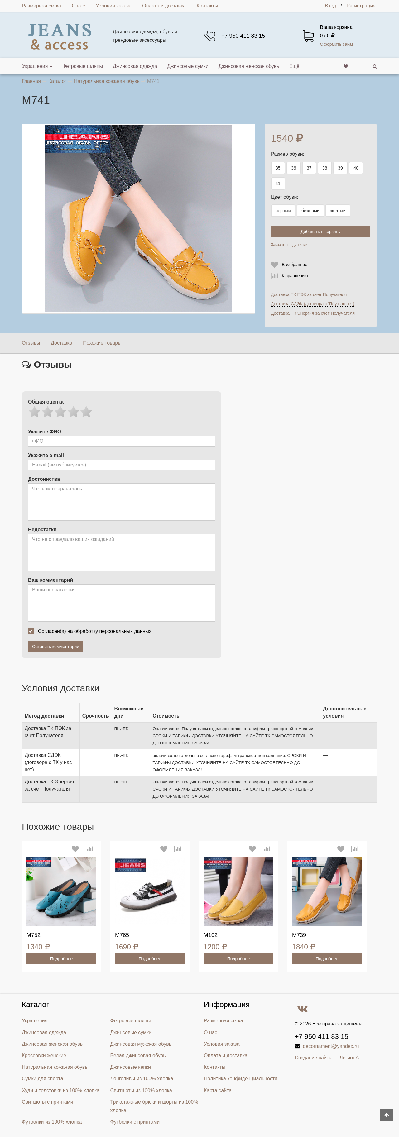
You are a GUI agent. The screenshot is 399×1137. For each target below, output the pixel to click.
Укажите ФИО (44, 431)
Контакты (207, 5)
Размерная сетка (41, 5)
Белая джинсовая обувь (138, 1055)
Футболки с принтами (135, 1122)
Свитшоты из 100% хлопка (141, 1090)
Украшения (37, 66)
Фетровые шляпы (82, 66)
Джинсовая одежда (135, 66)
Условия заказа (114, 5)
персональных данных (125, 631)
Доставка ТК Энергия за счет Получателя (313, 313)
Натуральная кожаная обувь (55, 1067)
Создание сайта (313, 1057)
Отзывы (31, 343)
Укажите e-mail (46, 455)
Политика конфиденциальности (240, 1078)
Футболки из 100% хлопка (52, 1122)
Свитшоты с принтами (47, 1102)
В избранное (294, 264)
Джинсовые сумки (188, 66)
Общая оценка (46, 401)
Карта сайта (218, 1090)
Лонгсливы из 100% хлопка (141, 1078)
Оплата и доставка (164, 5)
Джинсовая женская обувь (249, 66)
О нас (78, 5)
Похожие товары (102, 343)
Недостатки (42, 529)
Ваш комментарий (50, 580)
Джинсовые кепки (130, 1067)
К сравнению (295, 275)
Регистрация (361, 5)
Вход (330, 5)
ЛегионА (349, 1057)
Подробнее (61, 958)
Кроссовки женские (44, 1055)
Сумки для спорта (42, 1078)
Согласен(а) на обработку (91, 631)
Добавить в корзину (321, 231)
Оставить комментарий (55, 646)
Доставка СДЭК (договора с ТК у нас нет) (312, 303)
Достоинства (44, 479)
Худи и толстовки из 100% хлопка (60, 1090)
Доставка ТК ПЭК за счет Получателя (309, 294)
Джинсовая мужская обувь (141, 1044)
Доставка (61, 343)
